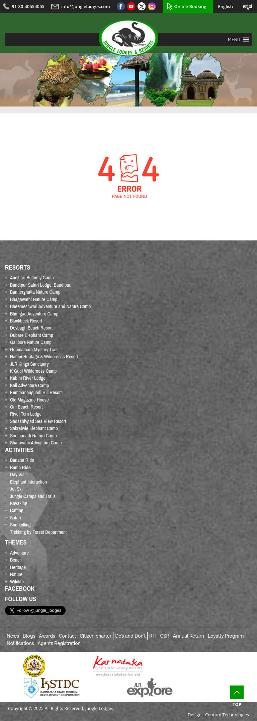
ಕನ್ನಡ (247, 6)
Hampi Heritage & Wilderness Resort (44, 356)
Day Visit (18, 474)
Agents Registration (59, 643)
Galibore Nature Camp (31, 342)
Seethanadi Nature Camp (33, 435)
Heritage (18, 567)
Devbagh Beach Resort (31, 327)
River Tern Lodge (25, 413)
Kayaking (18, 503)
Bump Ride (20, 467)
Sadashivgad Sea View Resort (38, 421)
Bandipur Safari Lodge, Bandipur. (40, 284)
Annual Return (188, 636)
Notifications (20, 643)
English (225, 6)
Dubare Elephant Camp (31, 335)
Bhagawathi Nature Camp (34, 299)
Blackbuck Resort (26, 320)
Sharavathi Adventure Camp (36, 442)
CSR (164, 636)
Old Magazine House (29, 399)
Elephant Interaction (28, 481)
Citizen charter (95, 636)
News (13, 636)
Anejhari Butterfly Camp (32, 277)
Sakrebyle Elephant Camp (34, 428)
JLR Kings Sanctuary (29, 363)
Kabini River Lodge (28, 377)
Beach (16, 559)
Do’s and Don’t (130, 636)
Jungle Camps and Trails (33, 496)
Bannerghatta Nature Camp (35, 291)
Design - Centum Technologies (218, 715)
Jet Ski (16, 488)
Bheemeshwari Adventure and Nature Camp (50, 306)
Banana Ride (22, 459)
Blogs (29, 636)
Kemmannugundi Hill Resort (36, 392)
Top (237, 696)
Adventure (19, 552)
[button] (234, 39)
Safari (15, 517)
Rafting (16, 510)
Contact (67, 636)
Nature (16, 574)
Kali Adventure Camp (29, 385)
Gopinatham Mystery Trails (35, 349)
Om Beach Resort (26, 406)
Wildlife (17, 581)
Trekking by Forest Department (38, 531)
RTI (152, 636)
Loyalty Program (226, 636)
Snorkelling (20, 524)
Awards (47, 636)
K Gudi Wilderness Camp (33, 370)
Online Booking (190, 6)
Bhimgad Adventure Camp (34, 313)
